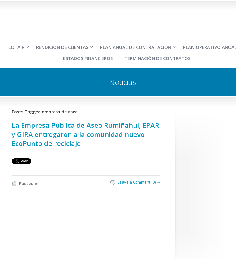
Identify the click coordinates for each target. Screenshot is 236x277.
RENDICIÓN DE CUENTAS (62, 47)
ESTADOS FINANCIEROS (88, 58)
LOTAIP (16, 47)
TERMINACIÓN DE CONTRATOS (157, 58)
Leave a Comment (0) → (139, 182)
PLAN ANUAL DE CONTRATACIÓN (135, 47)
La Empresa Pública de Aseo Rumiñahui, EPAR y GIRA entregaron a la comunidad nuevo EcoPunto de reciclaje (85, 134)
